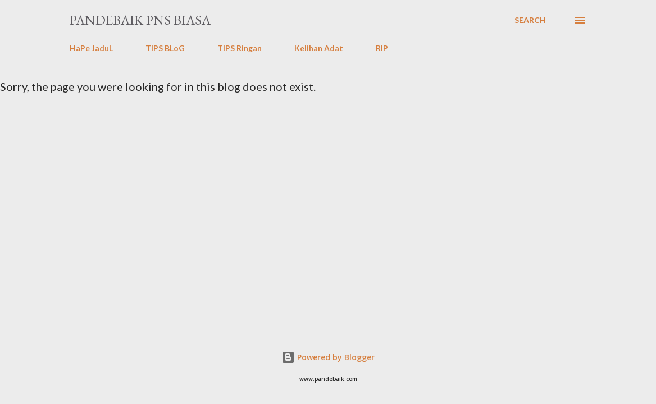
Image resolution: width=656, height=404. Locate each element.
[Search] (530, 20)
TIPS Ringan (239, 48)
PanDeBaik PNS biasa (140, 20)
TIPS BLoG (165, 48)
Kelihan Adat (318, 48)
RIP (382, 48)
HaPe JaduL (91, 48)
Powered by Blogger (328, 357)
